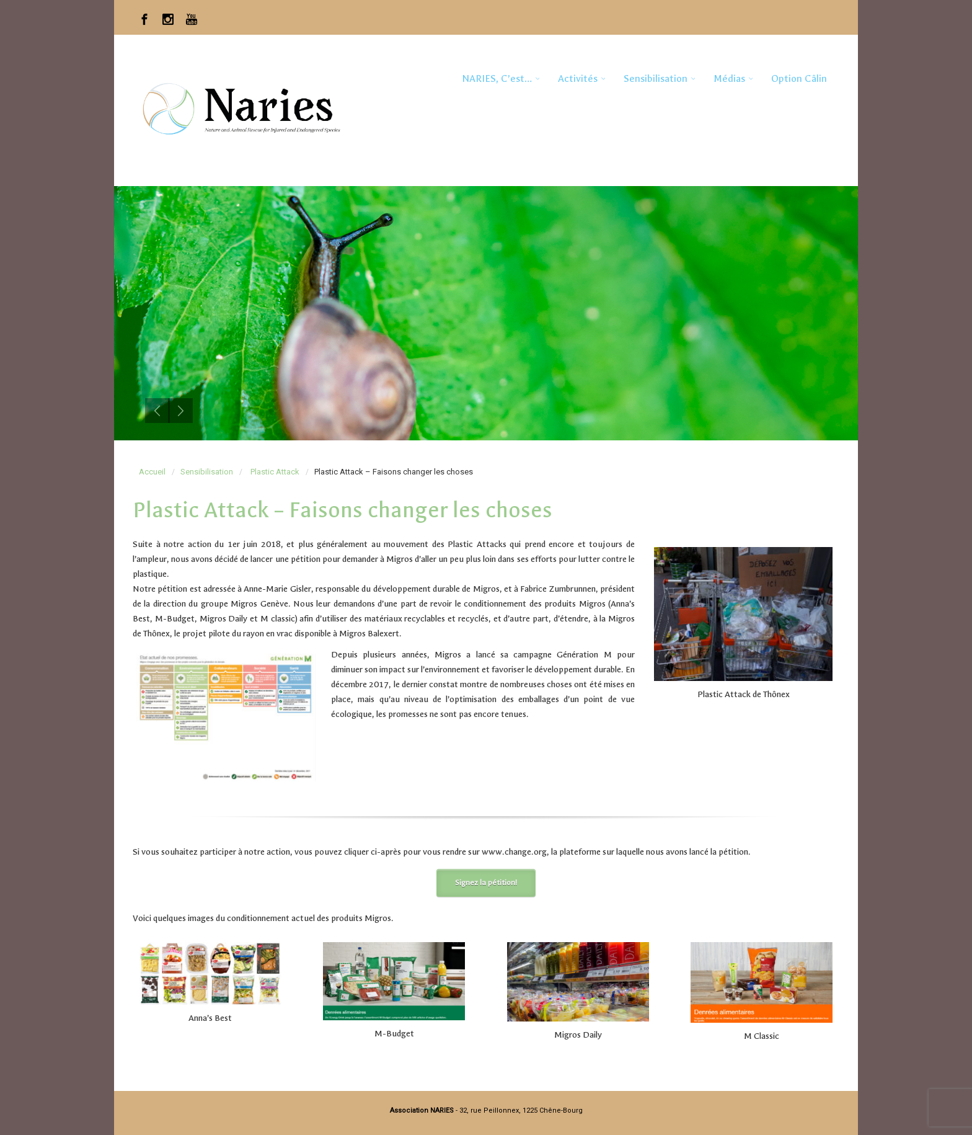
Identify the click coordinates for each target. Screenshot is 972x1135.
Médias (729, 78)
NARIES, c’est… (497, 78)
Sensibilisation (655, 78)
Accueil (152, 471)
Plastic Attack (274, 471)
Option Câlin (799, 78)
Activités (578, 78)
